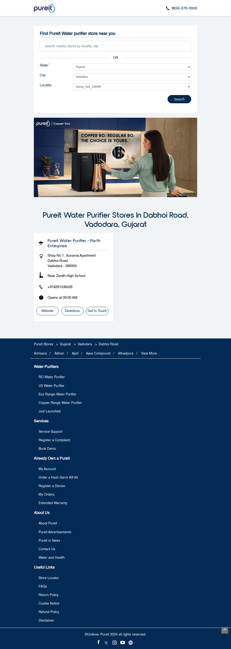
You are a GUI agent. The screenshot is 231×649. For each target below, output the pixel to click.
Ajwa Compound (98, 353)
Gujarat (65, 344)
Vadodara (85, 344)
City (43, 75)
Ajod (75, 353)
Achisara (40, 353)
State (44, 65)
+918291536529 (60, 287)
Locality (46, 85)
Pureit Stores (44, 344)
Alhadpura (125, 353)
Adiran (59, 353)
